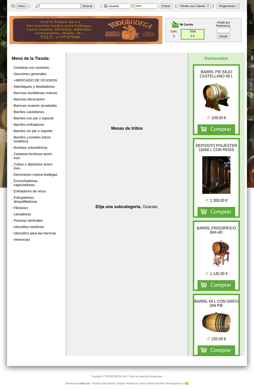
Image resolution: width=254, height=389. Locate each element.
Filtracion (21, 208)
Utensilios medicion (29, 227)
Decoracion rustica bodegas (35, 174)
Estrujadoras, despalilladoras (25, 199)
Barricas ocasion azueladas (35, 105)
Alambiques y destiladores (34, 86)
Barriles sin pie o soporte (33, 131)
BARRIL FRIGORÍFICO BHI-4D (216, 230)
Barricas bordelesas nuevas (35, 93)
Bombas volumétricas (30, 147)
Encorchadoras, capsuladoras (26, 183)
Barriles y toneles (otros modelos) (32, 139)
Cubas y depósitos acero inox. (33, 166)
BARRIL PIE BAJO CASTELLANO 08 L (216, 74)
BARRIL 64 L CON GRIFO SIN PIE (216, 303)
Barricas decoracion (29, 99)
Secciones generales (30, 74)
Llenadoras (22, 214)
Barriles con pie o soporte (34, 118)
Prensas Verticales (28, 220)
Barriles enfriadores (29, 124)
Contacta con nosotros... (33, 67)
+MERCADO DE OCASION (35, 80)
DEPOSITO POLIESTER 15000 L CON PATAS (216, 148)
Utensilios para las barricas (35, 233)
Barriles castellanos (29, 112)
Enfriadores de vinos (30, 191)
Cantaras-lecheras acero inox (33, 156)
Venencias (22, 239)
